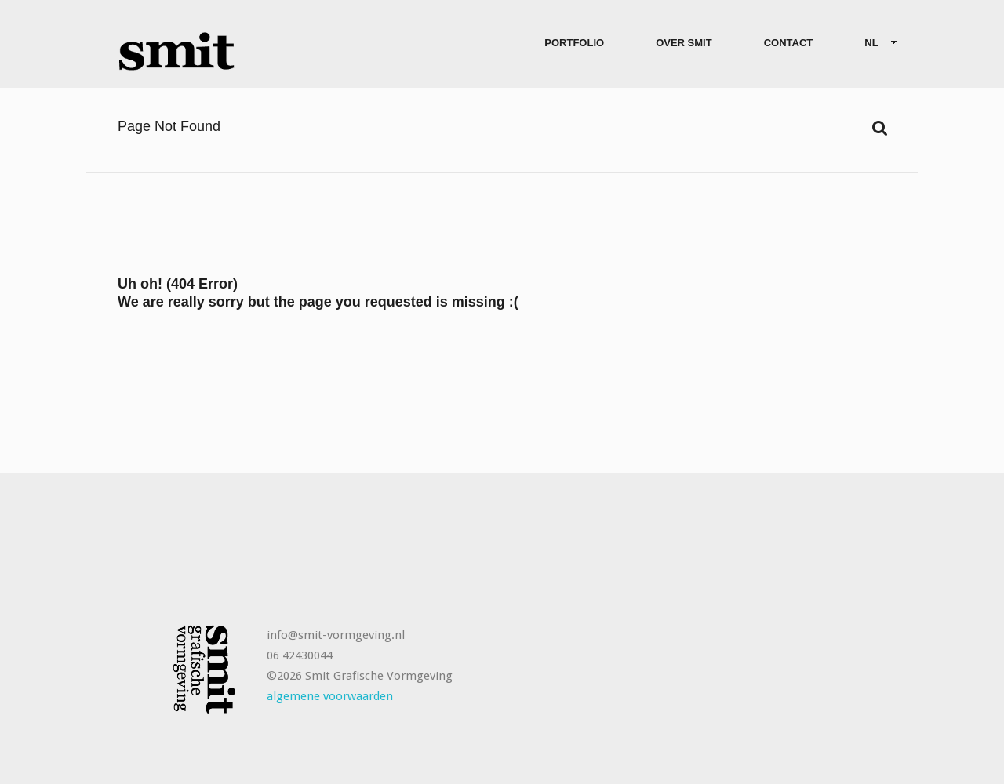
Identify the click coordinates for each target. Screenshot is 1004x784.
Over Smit (684, 43)
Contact (788, 43)
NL (874, 43)
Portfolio (574, 43)
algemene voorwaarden (330, 696)
